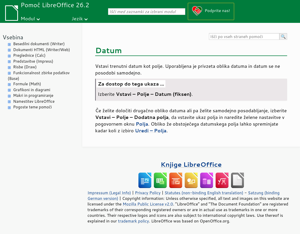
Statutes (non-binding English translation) (203, 192)
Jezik (77, 18)
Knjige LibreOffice (191, 164)
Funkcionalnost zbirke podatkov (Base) (39, 75)
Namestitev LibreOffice (34, 101)
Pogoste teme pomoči (32, 107)
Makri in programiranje (33, 95)
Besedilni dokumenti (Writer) (39, 43)
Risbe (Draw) (25, 67)
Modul (28, 18)
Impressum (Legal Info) (109, 192)
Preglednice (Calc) (29, 55)
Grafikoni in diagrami (31, 89)
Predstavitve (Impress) (33, 61)
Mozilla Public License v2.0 (148, 204)
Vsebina (13, 37)
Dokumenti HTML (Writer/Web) (41, 49)
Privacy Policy (148, 192)
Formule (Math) (27, 84)
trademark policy (133, 221)
